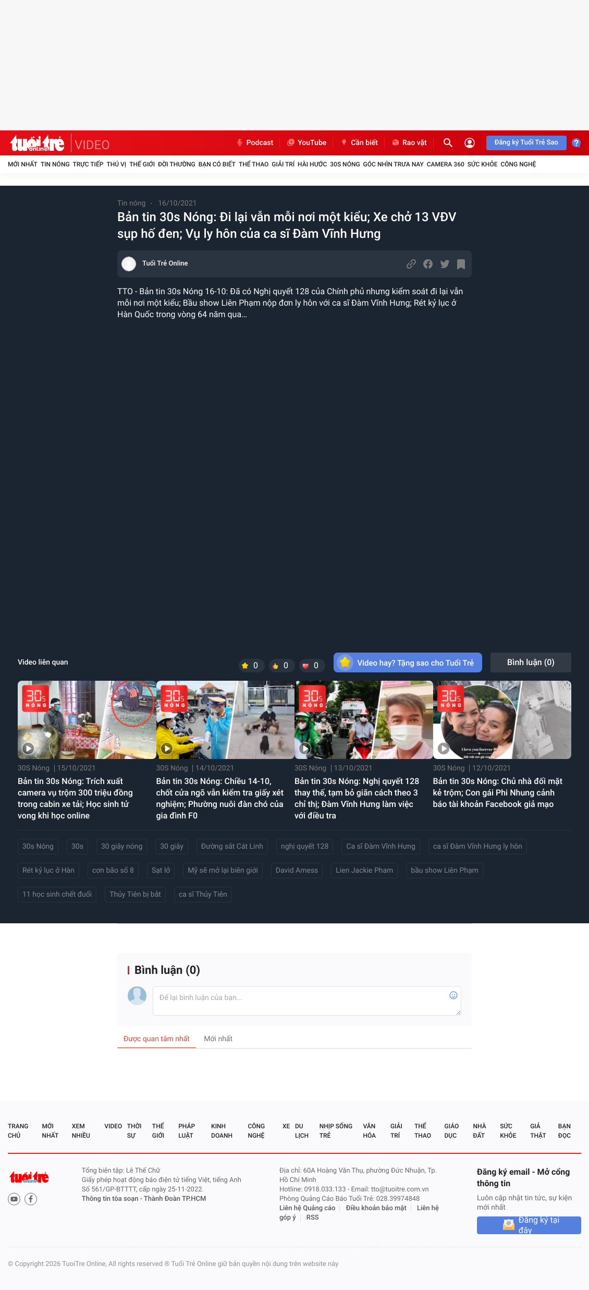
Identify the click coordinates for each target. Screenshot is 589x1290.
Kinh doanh (221, 1131)
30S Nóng (345, 164)
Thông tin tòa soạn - (113, 1199)
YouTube (306, 143)
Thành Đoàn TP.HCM (175, 1199)
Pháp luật (186, 1131)
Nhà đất (479, 1131)
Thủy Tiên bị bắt (135, 894)
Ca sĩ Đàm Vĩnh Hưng (380, 846)
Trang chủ (18, 1131)
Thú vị (116, 164)
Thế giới (142, 164)
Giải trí (283, 164)
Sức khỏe (483, 164)
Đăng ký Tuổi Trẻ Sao (526, 143)
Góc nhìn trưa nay (393, 164)
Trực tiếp (88, 164)
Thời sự (134, 1131)
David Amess (297, 870)
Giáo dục (452, 1131)
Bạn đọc (564, 1131)
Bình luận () (531, 662)
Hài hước (312, 164)
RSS (312, 1218)
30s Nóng (38, 846)
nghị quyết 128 (304, 846)
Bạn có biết (217, 164)
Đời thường (176, 164)
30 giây (171, 846)
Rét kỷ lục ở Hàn (48, 870)
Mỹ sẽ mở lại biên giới (223, 870)
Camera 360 (445, 164)
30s (77, 846)
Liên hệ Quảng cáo (307, 1208)
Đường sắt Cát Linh (232, 846)
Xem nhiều (81, 1131)
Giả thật (538, 1131)
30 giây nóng (121, 846)
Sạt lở (161, 870)
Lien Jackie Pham (364, 870)
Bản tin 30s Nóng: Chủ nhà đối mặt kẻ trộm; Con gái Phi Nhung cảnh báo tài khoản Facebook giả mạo (498, 792)
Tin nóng (55, 164)
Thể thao (253, 164)
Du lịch (302, 1131)
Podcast (254, 143)
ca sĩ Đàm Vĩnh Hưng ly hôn (477, 846)
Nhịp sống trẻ (336, 1131)
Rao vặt (409, 143)
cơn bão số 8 (113, 870)
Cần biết (358, 143)
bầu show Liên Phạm (444, 870)
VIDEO (92, 145)
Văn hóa (369, 1131)
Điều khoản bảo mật (376, 1208)
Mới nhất (23, 164)
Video (113, 1126)
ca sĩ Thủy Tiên (203, 894)
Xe (286, 1126)
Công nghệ (518, 164)
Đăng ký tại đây (539, 1225)
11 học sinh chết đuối (57, 894)
